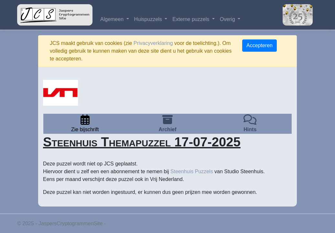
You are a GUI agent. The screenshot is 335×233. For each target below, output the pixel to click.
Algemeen (112, 19)
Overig (228, 19)
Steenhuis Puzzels (191, 171)
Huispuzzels (149, 19)
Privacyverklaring (153, 43)
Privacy (115, 223)
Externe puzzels (191, 19)
